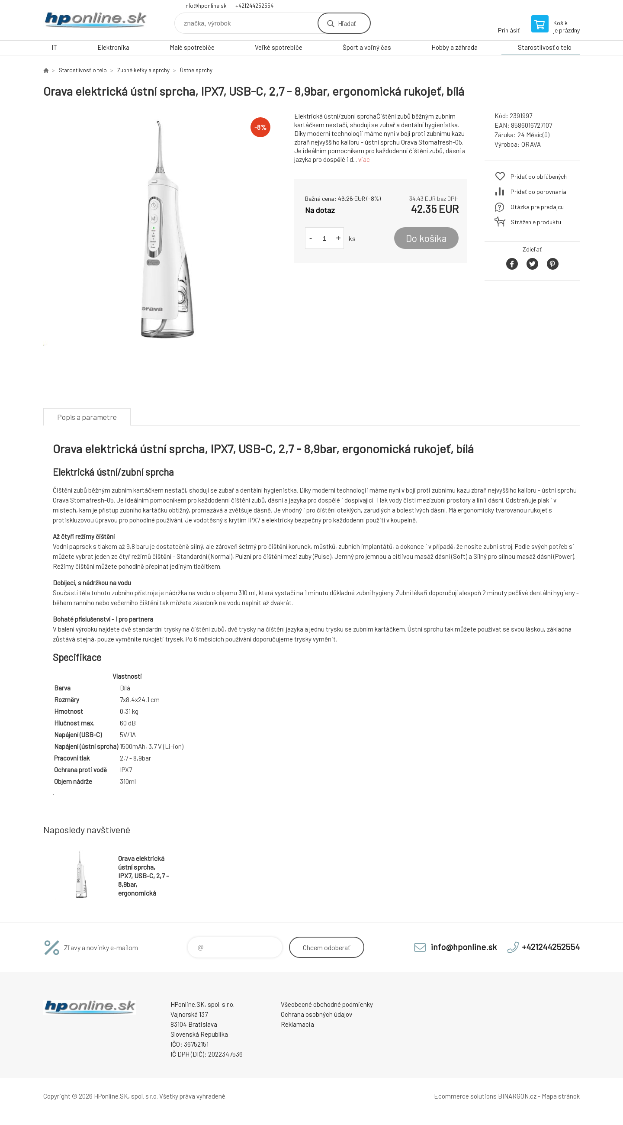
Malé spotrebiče (192, 47)
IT (54, 47)
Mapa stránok (561, 1096)
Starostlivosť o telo (545, 47)
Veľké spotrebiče (278, 47)
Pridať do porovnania (538, 191)
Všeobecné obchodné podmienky (327, 1004)
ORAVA (531, 144)
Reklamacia (297, 1024)
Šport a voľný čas (367, 47)
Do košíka (426, 238)
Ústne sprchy (196, 70)
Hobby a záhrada (454, 47)
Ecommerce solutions (465, 1096)
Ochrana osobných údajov (316, 1014)
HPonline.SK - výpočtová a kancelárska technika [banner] (95, 20)
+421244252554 (254, 5)
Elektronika (113, 47)
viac (364, 159)
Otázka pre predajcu (537, 206)
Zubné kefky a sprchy (143, 70)
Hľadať (347, 23)
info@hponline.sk (205, 5)
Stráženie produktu (536, 222)
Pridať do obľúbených (539, 176)
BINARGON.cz (517, 1096)
